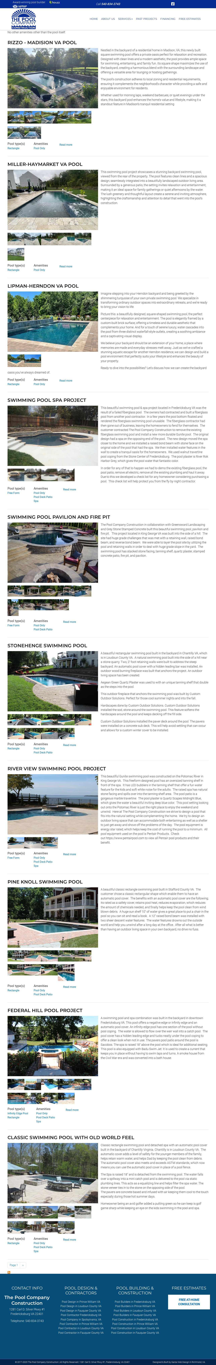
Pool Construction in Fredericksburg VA (135, 1319)
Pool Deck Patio (43, 497)
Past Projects (146, 18)
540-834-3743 (34, 1321)
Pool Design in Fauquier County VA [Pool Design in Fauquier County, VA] (80, 1310)
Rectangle (13, 148)
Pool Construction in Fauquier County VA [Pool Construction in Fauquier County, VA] (135, 1332)
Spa (36, 501)
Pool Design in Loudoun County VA (80, 1306)
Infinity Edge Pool (18, 1113)
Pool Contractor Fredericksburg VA (81, 1315)
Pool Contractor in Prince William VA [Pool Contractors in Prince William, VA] (81, 1323)
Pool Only (39, 148)
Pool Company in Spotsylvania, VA (81, 1319)
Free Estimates (190, 18)
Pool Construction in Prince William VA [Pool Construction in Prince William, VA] (135, 1323)
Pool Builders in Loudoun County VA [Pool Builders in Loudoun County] (135, 1310)
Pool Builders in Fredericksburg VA (135, 1301)
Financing (167, 18)
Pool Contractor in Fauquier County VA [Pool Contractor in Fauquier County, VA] (81, 1332)
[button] (53, 79)
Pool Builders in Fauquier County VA (134, 1315)
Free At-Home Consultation (189, 1302)
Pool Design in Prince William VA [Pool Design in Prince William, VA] (81, 1301)
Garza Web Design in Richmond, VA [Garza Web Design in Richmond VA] (188, 1362)
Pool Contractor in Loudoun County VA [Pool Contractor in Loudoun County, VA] (81, 1328)
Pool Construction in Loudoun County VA (135, 1328)
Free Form (13, 493)
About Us (108, 18)
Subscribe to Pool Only (9, 1272)
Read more (65, 144)
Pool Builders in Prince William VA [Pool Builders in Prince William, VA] (135, 1306)
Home (94, 18)
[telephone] (110, 4)
